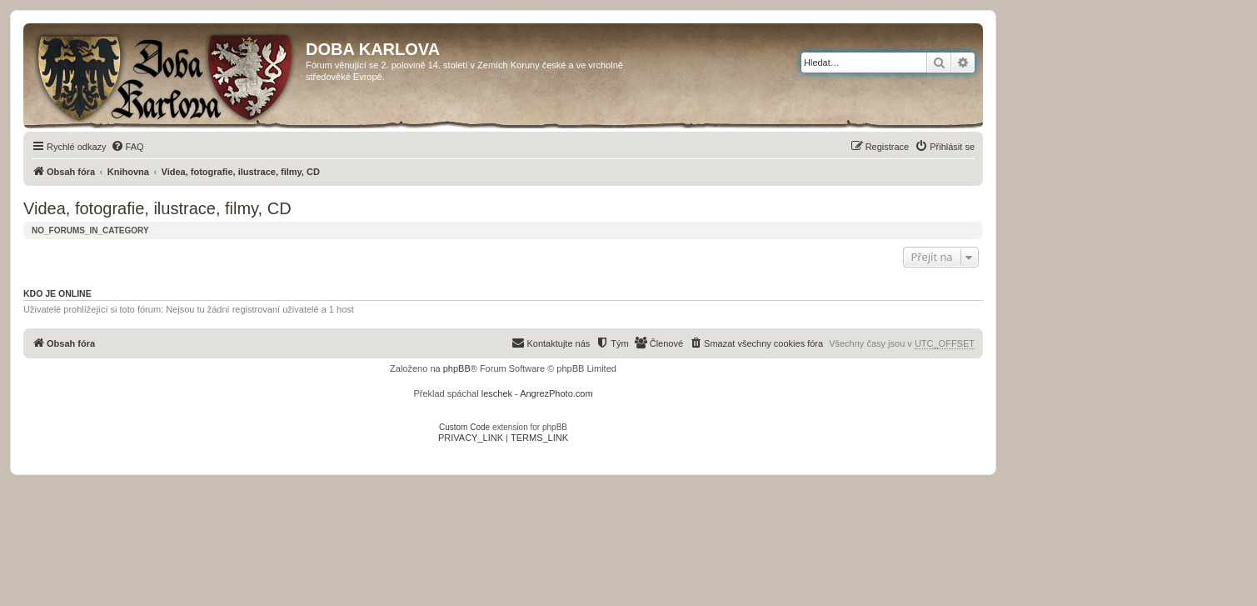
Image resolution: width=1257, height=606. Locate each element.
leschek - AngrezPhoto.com (537, 393)
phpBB (457, 368)
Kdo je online (57, 293)
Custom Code (464, 427)
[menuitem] (127, 147)
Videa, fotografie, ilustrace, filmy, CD (157, 208)
